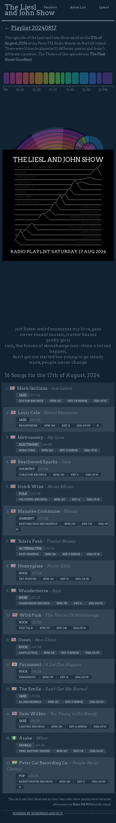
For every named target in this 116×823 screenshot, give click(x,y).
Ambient (26, 518)
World (25, 745)
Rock (23, 573)
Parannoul (30, 664)
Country (27, 469)
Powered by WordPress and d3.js (38, 813)
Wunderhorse (33, 590)
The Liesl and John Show (30, 10)
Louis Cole (29, 412)
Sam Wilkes (32, 713)
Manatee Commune (39, 511)
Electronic (29, 445)
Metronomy (30, 437)
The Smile (30, 688)
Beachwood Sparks (38, 461)
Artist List (78, 7)
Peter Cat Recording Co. (43, 762)
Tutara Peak (30, 541)
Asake (25, 738)
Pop (22, 776)
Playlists (50, 7)
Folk (23, 494)
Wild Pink (30, 615)
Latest (104, 7)
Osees (24, 639)
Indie (23, 598)
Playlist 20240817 (34, 28)
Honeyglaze (30, 565)
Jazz (22, 395)
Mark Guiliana (32, 388)
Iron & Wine (31, 486)
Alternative (30, 548)
